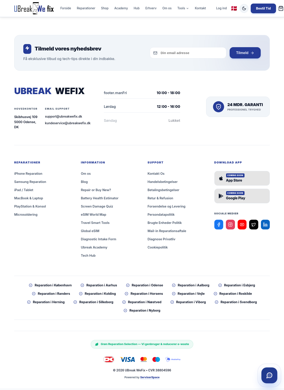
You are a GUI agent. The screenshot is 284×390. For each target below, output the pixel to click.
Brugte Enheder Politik (165, 224)
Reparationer (86, 9)
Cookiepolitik (158, 249)
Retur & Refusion (160, 200)
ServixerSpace (150, 379)
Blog (84, 183)
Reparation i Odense (144, 287)
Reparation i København (50, 287)
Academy (121, 9)
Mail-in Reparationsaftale (167, 233)
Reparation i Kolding (97, 295)
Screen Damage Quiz (97, 208)
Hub (137, 9)
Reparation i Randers (51, 295)
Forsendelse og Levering (166, 208)
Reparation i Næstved (142, 304)
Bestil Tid (263, 9)
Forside (65, 9)
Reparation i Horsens (144, 295)
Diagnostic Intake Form (98, 241)
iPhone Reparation (28, 175)
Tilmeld (245, 55)
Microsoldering (25, 216)
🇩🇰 (234, 9)
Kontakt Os (156, 175)
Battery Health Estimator (99, 200)
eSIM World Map (93, 216)
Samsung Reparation (30, 183)
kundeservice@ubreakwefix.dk (68, 125)
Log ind (221, 9)
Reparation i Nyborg (142, 312)
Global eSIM (90, 233)
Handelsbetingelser (163, 183)
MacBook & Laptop (28, 200)
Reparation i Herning (46, 304)
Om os (167, 9)
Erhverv (150, 9)
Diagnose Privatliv (162, 241)
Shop (105, 9)
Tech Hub (88, 257)
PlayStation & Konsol (30, 208)
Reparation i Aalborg (190, 287)
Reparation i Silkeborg (93, 304)
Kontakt (200, 9)
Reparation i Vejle (188, 295)
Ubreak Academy (94, 249)
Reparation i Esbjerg (236, 287)
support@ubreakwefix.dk (63, 118)
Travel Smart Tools (95, 224)
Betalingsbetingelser (163, 192)
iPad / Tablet (23, 192)
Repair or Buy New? (96, 192)
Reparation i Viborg (188, 304)
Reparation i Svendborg (236, 304)
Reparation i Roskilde (233, 295)
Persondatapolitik (161, 216)
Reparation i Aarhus (99, 287)
